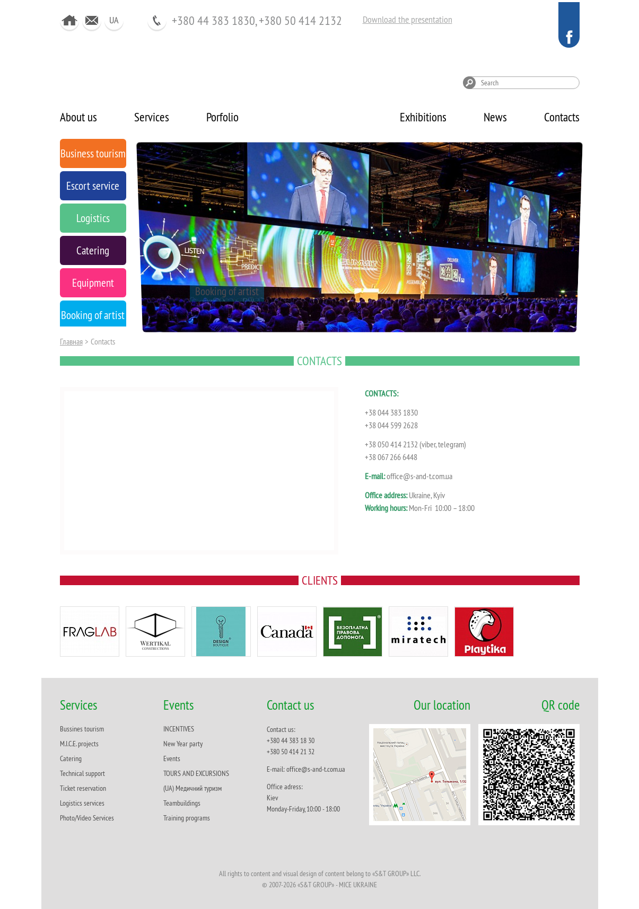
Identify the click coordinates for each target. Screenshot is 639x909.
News (495, 117)
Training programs (186, 818)
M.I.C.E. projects (79, 743)
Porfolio (222, 117)
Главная (71, 341)
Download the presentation (407, 19)
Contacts (562, 117)
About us (78, 117)
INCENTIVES (178, 729)
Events (171, 758)
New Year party (183, 743)
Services (151, 117)
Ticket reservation (83, 788)
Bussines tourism (82, 729)
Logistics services (82, 803)
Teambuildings (181, 803)
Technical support (82, 773)
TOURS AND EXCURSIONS (196, 773)
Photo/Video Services (87, 818)
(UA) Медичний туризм (192, 788)
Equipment (171, 291)
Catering (71, 758)
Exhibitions (423, 117)
